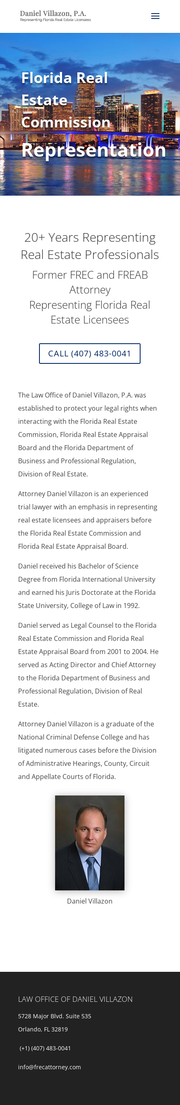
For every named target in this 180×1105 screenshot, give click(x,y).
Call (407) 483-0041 (90, 353)
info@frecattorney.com (49, 1067)
